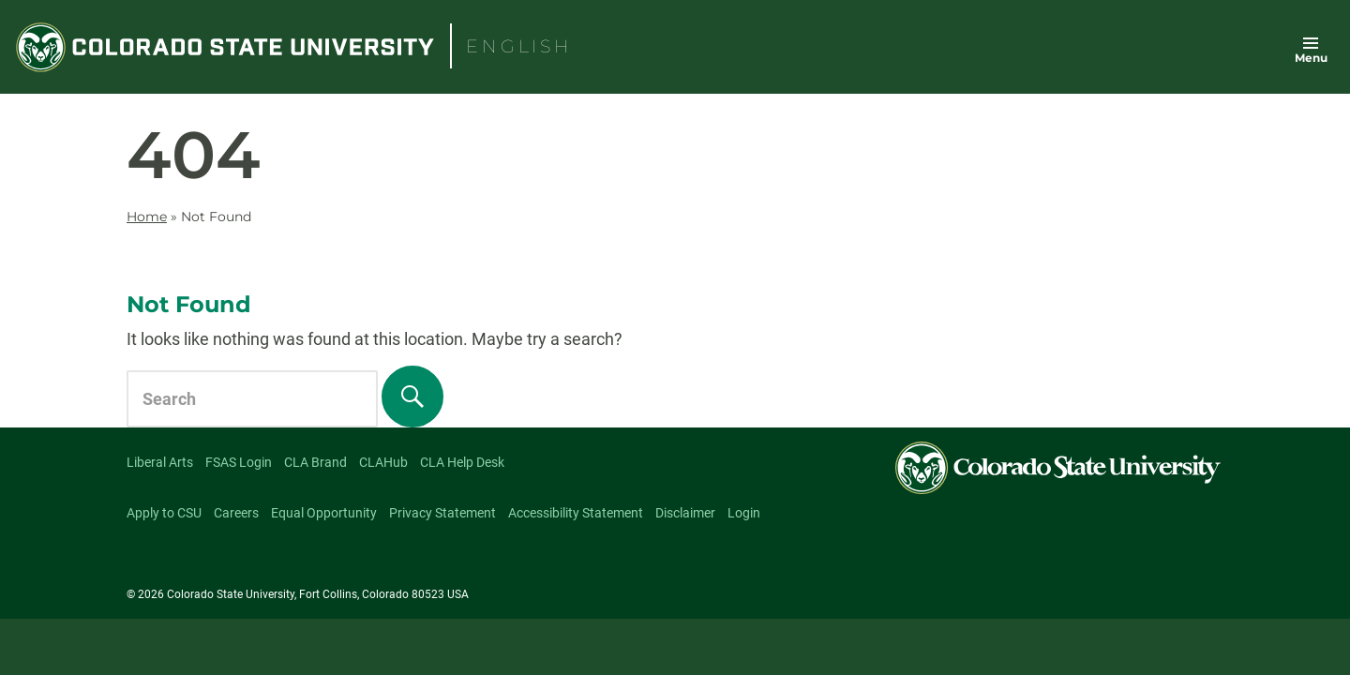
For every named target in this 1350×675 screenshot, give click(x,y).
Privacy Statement (442, 512)
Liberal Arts (160, 462)
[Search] (412, 397)
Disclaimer (685, 512)
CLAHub (383, 462)
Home (147, 216)
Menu (1311, 58)
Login (744, 512)
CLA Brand (315, 462)
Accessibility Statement (575, 512)
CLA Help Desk (462, 462)
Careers (236, 512)
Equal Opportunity (324, 512)
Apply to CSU (164, 512)
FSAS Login (238, 462)
